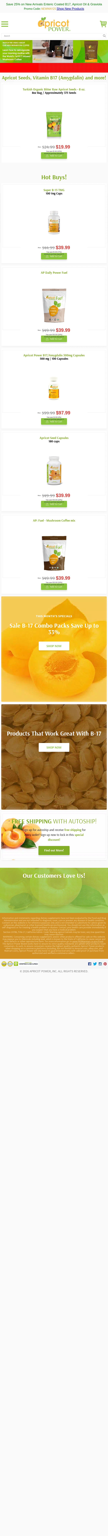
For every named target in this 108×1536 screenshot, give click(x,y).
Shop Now (54, 647)
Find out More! (54, 850)
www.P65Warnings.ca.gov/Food (87, 941)
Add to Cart (56, 155)
